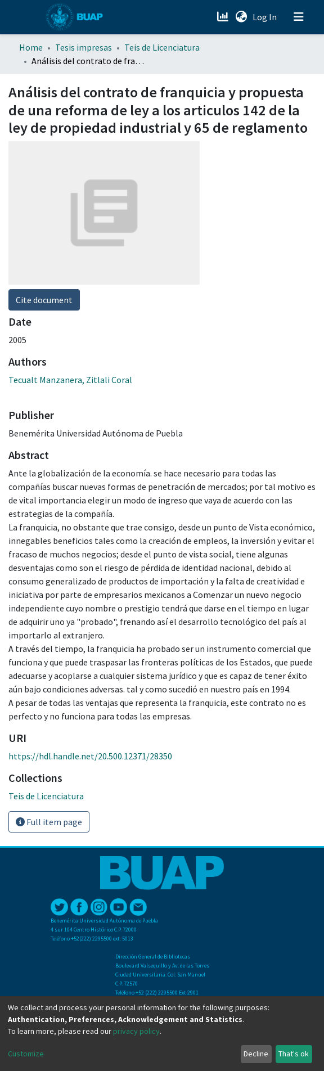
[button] (241, 17)
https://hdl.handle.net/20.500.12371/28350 (90, 756)
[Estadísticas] (223, 17)
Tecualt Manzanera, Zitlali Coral (70, 379)
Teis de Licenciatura (162, 47)
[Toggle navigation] (299, 17)
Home (31, 47)
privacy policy (136, 1031)
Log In (266, 16)
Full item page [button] (49, 821)
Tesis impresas (83, 47)
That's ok (293, 1053)
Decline (256, 1053)
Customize (26, 1053)
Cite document (44, 299)
